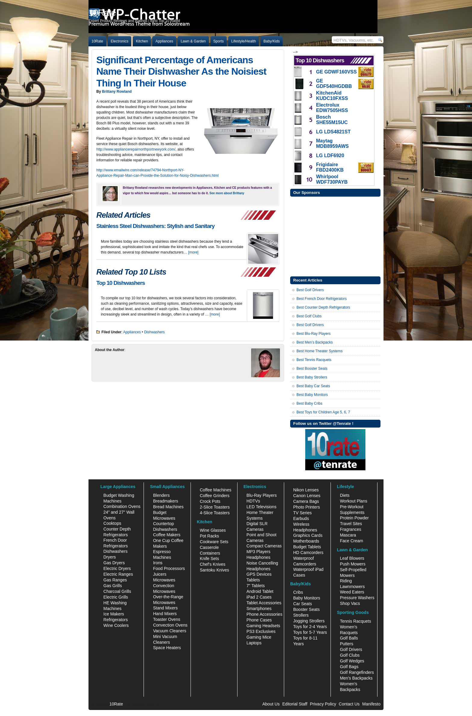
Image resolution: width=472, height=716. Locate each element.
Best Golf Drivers (310, 290)
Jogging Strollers (308, 620)
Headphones (258, 557)
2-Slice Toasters (215, 507)
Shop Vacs (350, 603)
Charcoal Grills (117, 591)
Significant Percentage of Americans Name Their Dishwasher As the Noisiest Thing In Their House (181, 71)
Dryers (110, 557)
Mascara (348, 535)
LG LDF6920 (330, 155)
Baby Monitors (306, 598)
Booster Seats (306, 609)
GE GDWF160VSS (336, 71)
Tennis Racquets (355, 621)
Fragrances (350, 529)
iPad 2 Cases (259, 597)
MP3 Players (258, 551)
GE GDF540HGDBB (334, 83)
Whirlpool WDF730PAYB (332, 179)
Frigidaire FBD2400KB (330, 167)
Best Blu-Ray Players (314, 334)
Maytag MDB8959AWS (332, 143)
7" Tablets (256, 585)
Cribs (298, 592)
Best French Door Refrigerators (322, 299)
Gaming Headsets (263, 625)
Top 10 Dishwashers (120, 283)
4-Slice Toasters (215, 512)
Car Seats (302, 603)
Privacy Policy (323, 704)
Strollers (301, 615)
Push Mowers (352, 564)
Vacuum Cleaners (169, 630)
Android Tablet (260, 591)
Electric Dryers (117, 568)
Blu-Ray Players (262, 495)
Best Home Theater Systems (320, 351)
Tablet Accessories (264, 602)
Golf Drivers (351, 649)
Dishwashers (154, 332)
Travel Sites (351, 523)
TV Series (302, 512)
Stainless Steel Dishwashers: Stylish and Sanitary (155, 226)
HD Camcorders (308, 552)
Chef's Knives (212, 564)
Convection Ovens (170, 625)
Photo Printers (306, 507)
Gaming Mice (259, 637)
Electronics (120, 41)
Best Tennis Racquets (314, 360)
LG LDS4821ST (333, 131)
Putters (346, 643)
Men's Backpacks (356, 678)
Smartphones (259, 608)
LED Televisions (261, 506)
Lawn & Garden (193, 41)
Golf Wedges (352, 660)
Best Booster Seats (312, 368)
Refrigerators (116, 619)
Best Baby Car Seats (313, 386)
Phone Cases (259, 620)
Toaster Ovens (166, 619)
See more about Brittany (227, 193)
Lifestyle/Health (243, 41)
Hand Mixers (165, 613)
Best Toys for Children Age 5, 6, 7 (323, 412)
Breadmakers (165, 501)
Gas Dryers (114, 562)
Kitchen (142, 41)
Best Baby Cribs (309, 403)
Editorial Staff (294, 704)
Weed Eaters (352, 592)
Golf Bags (349, 666)
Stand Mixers (165, 607)
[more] (193, 252)
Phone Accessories (264, 614)
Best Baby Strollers (312, 377)
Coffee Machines (215, 489)
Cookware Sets (214, 541)
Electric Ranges (118, 574)
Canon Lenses (306, 495)
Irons (157, 562)
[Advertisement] (335, 235)
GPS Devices (259, 574)
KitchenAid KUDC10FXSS (332, 95)
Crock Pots (210, 501)
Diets (344, 495)
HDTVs (253, 501)
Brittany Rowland (117, 91)
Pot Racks (209, 536)
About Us (271, 704)
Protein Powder (354, 517)
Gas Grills (113, 585)
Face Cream (351, 540)
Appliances (164, 41)
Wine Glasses (213, 530)
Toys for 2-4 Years (310, 626)
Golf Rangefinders (357, 672)
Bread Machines (168, 506)
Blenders (161, 495)
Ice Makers (114, 614)
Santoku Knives (214, 570)
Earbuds (301, 518)
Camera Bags (306, 501)
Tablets (253, 579)
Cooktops (112, 523)
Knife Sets (209, 558)
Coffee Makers (166, 534)
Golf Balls (349, 638)
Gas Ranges (115, 579)
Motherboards (306, 541)
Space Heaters (167, 647)
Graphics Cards (307, 535)
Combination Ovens (122, 506)
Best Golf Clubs (309, 316)
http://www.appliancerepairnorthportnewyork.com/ (135, 149)
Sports (218, 41)
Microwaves (164, 579)
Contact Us (349, 704)
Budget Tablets (307, 546)
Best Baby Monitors (312, 395)
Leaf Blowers (352, 558)
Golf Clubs (349, 655)
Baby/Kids (271, 41)
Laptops (254, 642)
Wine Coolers (116, 625)
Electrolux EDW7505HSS (332, 107)
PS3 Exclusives (261, 631)
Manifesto (371, 704)
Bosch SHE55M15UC (332, 119)
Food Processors (169, 568)
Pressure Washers (357, 597)
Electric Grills (116, 597)
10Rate (97, 41)
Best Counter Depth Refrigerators (323, 307)
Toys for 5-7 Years (310, 632)
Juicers (159, 574)
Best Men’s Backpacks (315, 342)
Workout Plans (353, 501)
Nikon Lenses (306, 489)
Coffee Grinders (215, 495)
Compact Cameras (264, 545)
